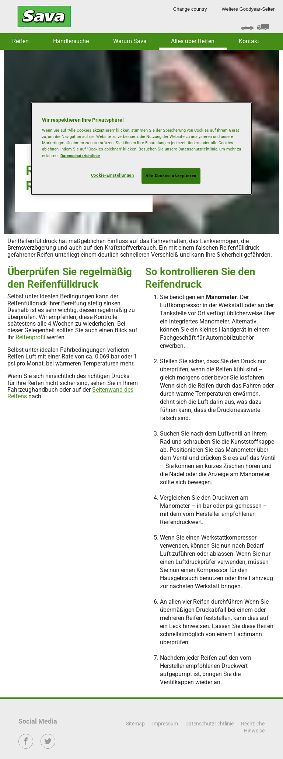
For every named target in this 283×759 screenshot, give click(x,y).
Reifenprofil (30, 337)
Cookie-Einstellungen (112, 175)
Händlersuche (71, 41)
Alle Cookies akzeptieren (171, 175)
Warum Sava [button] (130, 41)
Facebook (26, 746)
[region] (141, 148)
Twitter (48, 746)
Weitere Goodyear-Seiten (249, 9)
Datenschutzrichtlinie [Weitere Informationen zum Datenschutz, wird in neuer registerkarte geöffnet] (80, 155)
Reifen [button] (20, 41)
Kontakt (249, 41)
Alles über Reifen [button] (192, 41)
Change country (190, 9)
